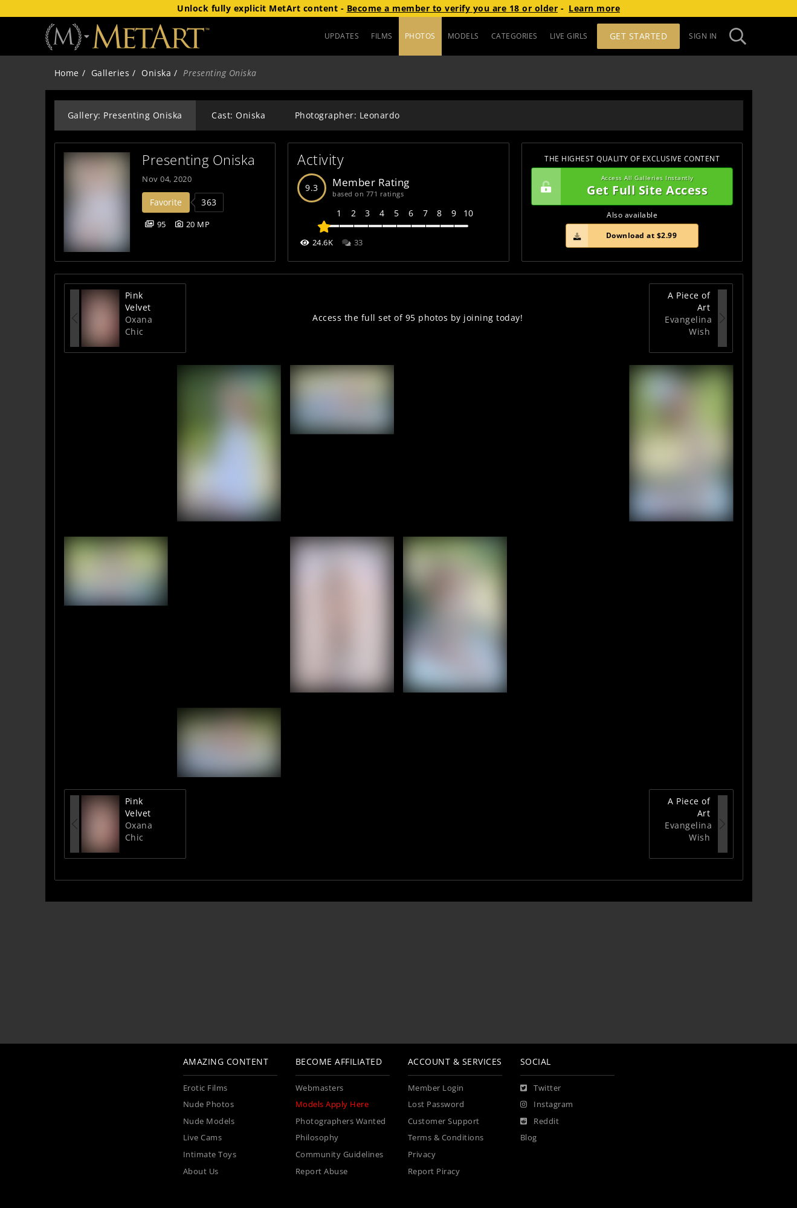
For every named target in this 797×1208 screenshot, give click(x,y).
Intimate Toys (210, 1154)
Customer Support (444, 1121)
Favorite (166, 202)
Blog (528, 1137)
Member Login (436, 1088)
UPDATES (342, 36)
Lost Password (436, 1104)
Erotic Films (205, 1088)
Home (66, 73)
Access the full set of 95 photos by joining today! (417, 317)
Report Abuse (321, 1171)
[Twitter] (540, 1088)
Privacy (422, 1154)
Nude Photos (208, 1104)
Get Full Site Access (629, 186)
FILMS (382, 36)
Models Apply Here (332, 1104)
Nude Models (209, 1121)
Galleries (110, 73)
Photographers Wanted (340, 1121)
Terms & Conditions (446, 1137)
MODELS (463, 36)
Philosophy (317, 1137)
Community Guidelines (339, 1154)
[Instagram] (546, 1104)
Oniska (156, 73)
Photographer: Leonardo (347, 115)
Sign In (703, 36)
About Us (201, 1171)
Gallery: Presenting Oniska (125, 115)
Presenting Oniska (199, 159)
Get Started (639, 36)
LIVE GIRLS (569, 36)
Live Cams (202, 1137)
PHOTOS (420, 36)
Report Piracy (434, 1171)
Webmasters (319, 1088)
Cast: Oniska (238, 115)
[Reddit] (540, 1121)
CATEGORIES (514, 36)
